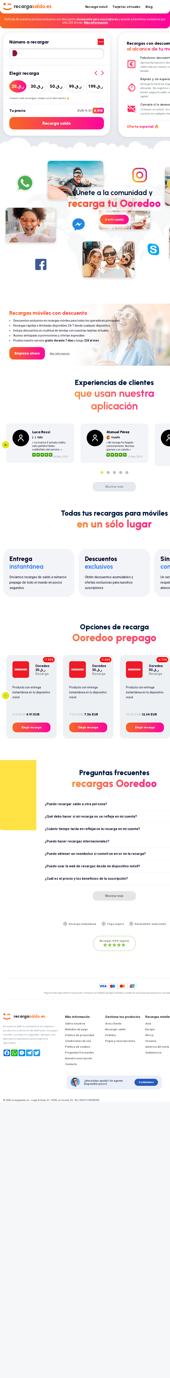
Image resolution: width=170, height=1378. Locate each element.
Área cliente (113, 1023)
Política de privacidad (79, 1035)
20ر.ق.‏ (18, 86)
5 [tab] (127, 473)
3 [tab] (114, 473)
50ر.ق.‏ (56, 86)
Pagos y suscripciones (120, 1041)
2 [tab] (108, 473)
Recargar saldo (115, 1029)
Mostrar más (114, 486)
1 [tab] (102, 473)
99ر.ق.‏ (75, 86)
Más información (96, 22)
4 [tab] (120, 473)
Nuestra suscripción (78, 1058)
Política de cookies (77, 1046)
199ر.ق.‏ (95, 86)
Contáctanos (146, 1082)
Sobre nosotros (75, 1023)
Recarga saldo (56, 123)
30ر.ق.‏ (37, 86)
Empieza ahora (27, 353)
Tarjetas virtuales (126, 7)
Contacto (71, 1064)
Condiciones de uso (78, 1041)
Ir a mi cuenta (114, 219)
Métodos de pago (76, 1029)
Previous (5, 445)
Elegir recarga (31, 727)
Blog (149, 7)
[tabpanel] (40, 443)
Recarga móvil (96, 7)
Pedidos (110, 1035)
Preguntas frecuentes (79, 1052)
